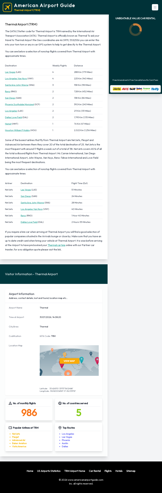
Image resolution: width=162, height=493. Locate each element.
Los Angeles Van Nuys (16, 78)
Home (30, 470)
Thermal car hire (56, 245)
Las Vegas (10, 72)
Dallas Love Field (13, 117)
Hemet (8, 123)
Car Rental (95, 470)
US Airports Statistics (48, 470)
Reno (7, 91)
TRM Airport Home (74, 470)
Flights (108, 470)
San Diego (10, 98)
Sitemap (130, 470)
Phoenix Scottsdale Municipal (19, 104)
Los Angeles (11, 110)
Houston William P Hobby (17, 130)
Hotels (118, 470)
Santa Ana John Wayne (16, 85)
